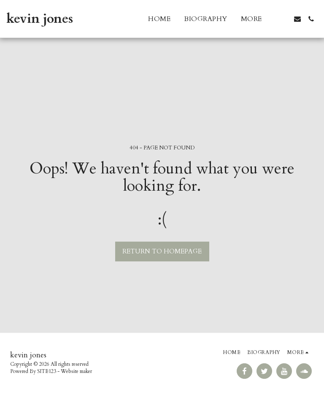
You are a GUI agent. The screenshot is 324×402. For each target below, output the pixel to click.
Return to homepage (162, 251)
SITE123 (46, 371)
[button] (284, 19)
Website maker (76, 371)
